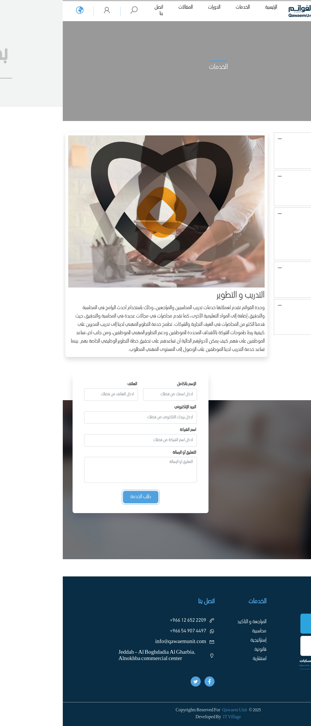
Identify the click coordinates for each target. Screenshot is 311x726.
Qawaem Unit (171, 710)
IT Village (169, 717)
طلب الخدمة (77, 497)
